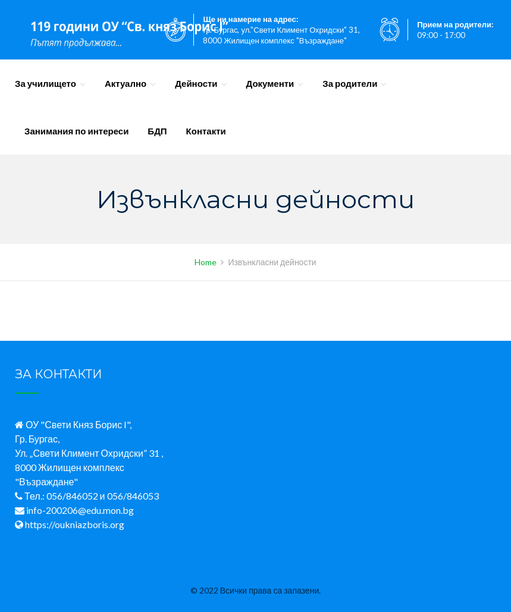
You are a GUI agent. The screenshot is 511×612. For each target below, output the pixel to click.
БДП (157, 130)
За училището (45, 83)
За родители (349, 83)
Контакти (206, 130)
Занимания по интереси (76, 130)
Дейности (196, 83)
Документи (270, 83)
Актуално (125, 83)
